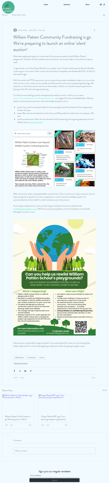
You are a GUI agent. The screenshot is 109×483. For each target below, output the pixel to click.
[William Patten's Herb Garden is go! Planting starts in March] (18, 403)
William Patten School (19, 15)
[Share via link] (31, 371)
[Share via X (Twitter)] (20, 371)
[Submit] (54, 480)
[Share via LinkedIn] (25, 371)
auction (41, 358)
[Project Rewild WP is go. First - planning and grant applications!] (54, 403)
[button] (104, 15)
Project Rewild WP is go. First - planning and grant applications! (53, 418)
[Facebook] (104, 4)
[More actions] (94, 30)
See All (104, 390)
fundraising (32, 358)
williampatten (19, 358)
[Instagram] (101, 4)
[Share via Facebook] (14, 371)
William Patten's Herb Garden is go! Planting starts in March (17, 418)
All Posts (5, 15)
